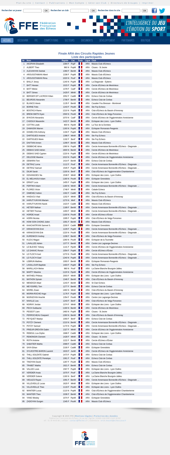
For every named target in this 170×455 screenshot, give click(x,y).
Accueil (7, 40)
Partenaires (128, 40)
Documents (87, 40)
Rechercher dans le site (109, 10)
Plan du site (23, 3)
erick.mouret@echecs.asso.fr (113, 420)
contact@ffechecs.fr (79, 420)
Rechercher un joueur (12, 10)
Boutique (145, 40)
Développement (107, 40)
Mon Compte (76, 3)
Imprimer (148, 3)
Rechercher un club (60, 10)
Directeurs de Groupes (124, 3)
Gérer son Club (98, 3)
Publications (57, 3)
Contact (40, 3)
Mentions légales (83, 416)
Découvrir (22, 40)
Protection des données (106, 416)
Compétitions (51, 40)
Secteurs (70, 40)
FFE (36, 40)
